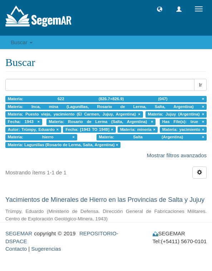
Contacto (16, 249)
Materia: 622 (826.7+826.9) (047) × (106, 99)
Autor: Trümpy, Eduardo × (33, 129)
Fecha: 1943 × (24, 122)
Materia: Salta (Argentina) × (151, 137)
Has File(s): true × (183, 122)
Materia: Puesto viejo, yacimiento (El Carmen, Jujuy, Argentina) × (74, 114)
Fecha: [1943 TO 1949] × (89, 129)
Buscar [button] (22, 42)
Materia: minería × (138, 129)
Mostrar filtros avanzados (177, 155)
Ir (200, 85)
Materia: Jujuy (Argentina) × (176, 114)
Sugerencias (46, 249)
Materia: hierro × (41, 137)
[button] (159, 9)
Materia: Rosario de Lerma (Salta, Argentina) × (101, 122)
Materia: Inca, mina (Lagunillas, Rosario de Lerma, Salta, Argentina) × (106, 106)
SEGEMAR (18, 233)
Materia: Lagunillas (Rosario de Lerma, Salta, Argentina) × (63, 145)
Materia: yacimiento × (183, 129)
